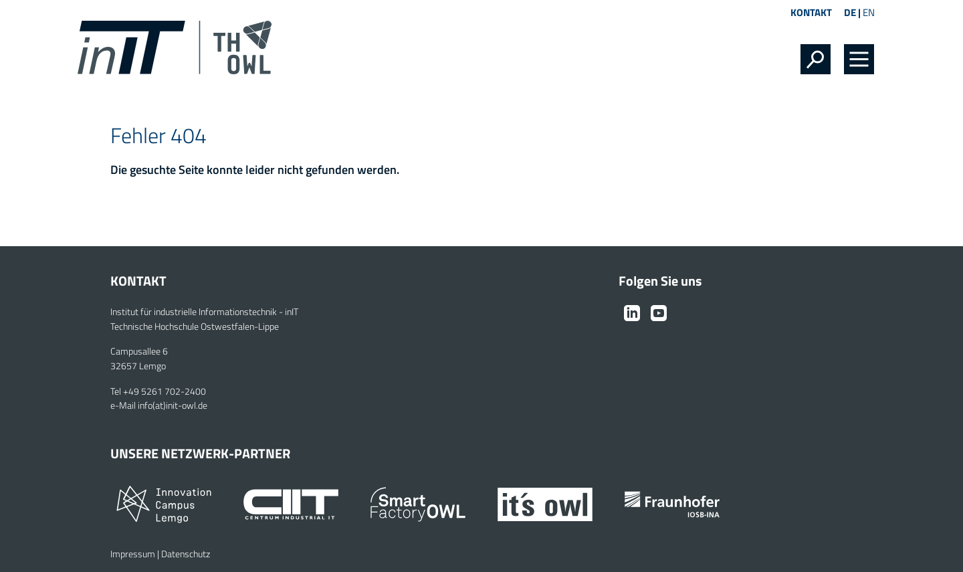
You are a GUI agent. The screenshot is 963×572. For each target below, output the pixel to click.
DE (850, 12)
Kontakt (811, 12)
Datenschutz (185, 554)
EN (869, 12)
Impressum (132, 554)
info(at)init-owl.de (172, 405)
